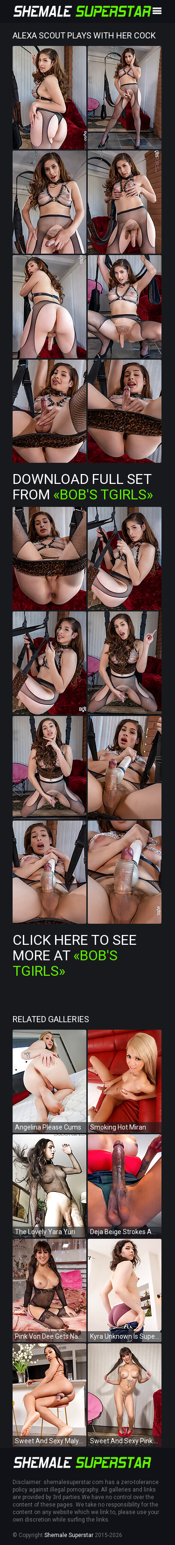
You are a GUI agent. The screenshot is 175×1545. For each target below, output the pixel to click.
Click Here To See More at (75, 955)
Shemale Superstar (68, 1535)
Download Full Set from (83, 487)
